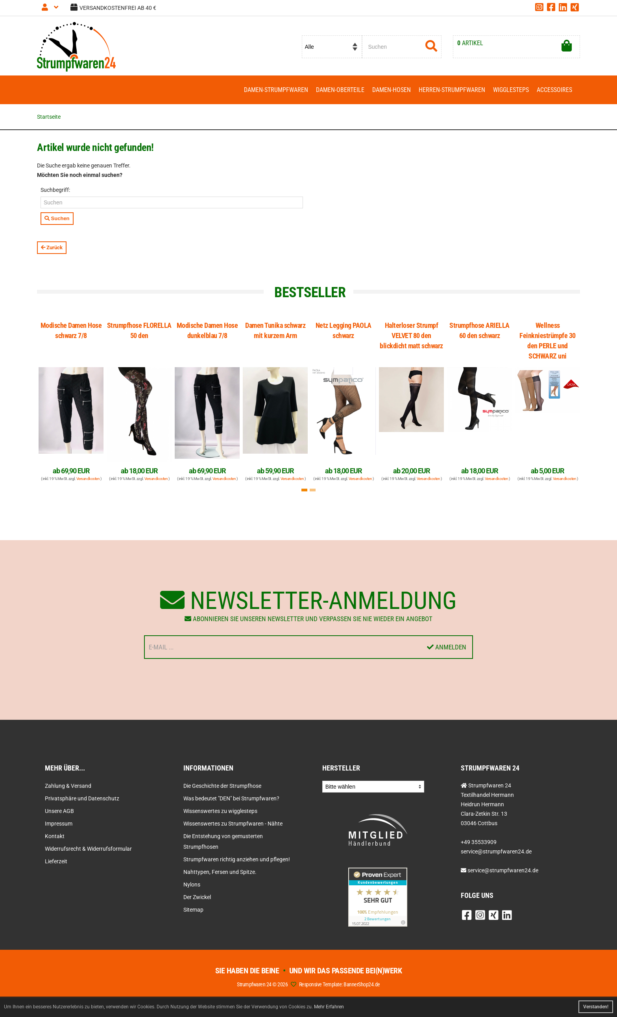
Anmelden (446, 647)
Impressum (58, 823)
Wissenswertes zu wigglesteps (220, 811)
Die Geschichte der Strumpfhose (222, 786)
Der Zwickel (197, 897)
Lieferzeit (56, 861)
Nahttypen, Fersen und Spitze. (220, 872)
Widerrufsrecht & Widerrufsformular (88, 849)
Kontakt (55, 836)
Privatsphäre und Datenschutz (82, 798)
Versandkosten (88, 478)
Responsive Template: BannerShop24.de (339, 984)
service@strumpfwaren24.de (502, 870)
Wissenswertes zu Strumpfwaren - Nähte (233, 823)
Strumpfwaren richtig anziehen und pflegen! (236, 859)
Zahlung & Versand (68, 786)
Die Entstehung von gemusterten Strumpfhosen (223, 841)
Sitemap (193, 910)
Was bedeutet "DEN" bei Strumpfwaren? (231, 798)
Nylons (191, 884)
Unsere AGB (59, 811)
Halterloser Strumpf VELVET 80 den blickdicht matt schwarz (411, 335)
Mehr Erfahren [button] (329, 1007)
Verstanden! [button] (595, 1007)
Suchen (57, 218)
